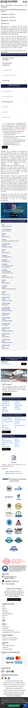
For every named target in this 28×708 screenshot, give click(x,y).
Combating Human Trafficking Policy (11, 632)
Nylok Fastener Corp (7, 420)
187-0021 (4, 276)
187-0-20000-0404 (6, 229)
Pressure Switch (6, 446)
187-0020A (4, 255)
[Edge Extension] (9, 678)
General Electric (18, 5)
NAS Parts (17, 446)
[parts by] (14, 80)
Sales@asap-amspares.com (14, 471)
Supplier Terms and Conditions (9, 640)
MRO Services (5, 612)
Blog (3, 617)
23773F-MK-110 (5, 403)
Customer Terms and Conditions (10, 638)
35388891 (17, 402)
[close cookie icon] (26, 702)
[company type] (14, 101)
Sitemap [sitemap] (4, 619)
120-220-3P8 (18, 409)
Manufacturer (9, 5)
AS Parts (17, 442)
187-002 (4, 250)
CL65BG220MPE (18, 405)
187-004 (4, 292)
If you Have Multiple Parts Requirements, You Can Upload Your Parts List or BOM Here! (14, 210)
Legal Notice (5, 647)
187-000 (4, 234)
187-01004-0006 (6, 297)
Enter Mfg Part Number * (8, 58)
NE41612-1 (4, 409)
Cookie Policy (5, 628)
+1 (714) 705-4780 (9, 584)
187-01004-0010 (6, 328)
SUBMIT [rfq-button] (4, 147)
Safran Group (5, 427)
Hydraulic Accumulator (7, 442)
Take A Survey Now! (14, 599)
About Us (4, 608)
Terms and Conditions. (19, 129)
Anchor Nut (17, 441)
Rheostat (17, 444)
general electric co (5, 364)
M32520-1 (17, 407)
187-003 (4, 280)
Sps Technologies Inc (7, 418)
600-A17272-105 (6, 405)
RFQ (24, 364)
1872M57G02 (4, 362)
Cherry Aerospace (6, 429)
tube (8, 23)
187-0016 (4, 239)
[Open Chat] (25, 705)
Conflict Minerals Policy (7, 630)
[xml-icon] (3, 621)
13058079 (4, 407)
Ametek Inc (4, 425)
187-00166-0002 (6, 244)
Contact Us (4, 610)
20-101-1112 (17, 403)
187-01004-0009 (6, 318)
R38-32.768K (5, 411)
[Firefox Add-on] (6, 678)
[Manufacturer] (14, 65)
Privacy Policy (5, 627)
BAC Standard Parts (6, 441)
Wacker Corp (18, 418)
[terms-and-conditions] (2, 123)
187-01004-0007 (6, 308)
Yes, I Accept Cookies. (14, 705)
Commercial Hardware (7, 614)
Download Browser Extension (9, 675)
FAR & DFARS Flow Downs (8, 645)
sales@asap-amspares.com (12, 581)
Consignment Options (7, 649)
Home (2, 5)
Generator (4, 439)
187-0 (3, 225)
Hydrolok (17, 439)
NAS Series (4, 615)
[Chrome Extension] (2, 678)
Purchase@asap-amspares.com (14, 473)
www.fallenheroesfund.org (19, 570)
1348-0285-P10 (5, 402)
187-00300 (4, 286)
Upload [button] (13, 215)
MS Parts (4, 444)
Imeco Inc (17, 423)
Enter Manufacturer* (7, 63)
